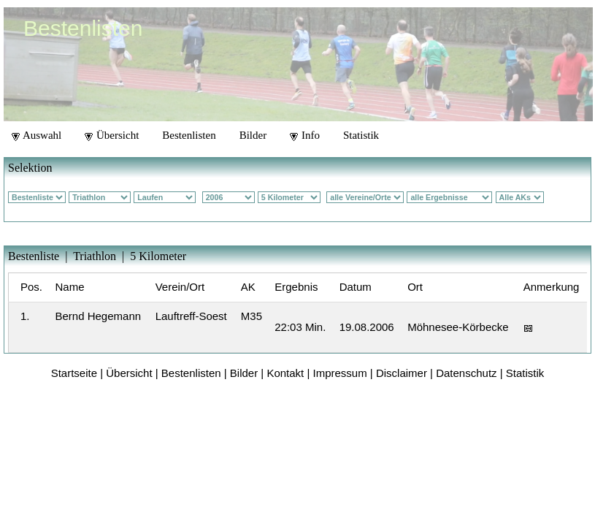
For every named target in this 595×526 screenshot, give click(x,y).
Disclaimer (401, 373)
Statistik (361, 135)
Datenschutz (466, 373)
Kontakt (285, 373)
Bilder (253, 135)
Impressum (340, 373)
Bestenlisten (188, 135)
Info (305, 135)
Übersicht (112, 135)
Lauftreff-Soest (191, 316)
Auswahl (36, 135)
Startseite (74, 373)
